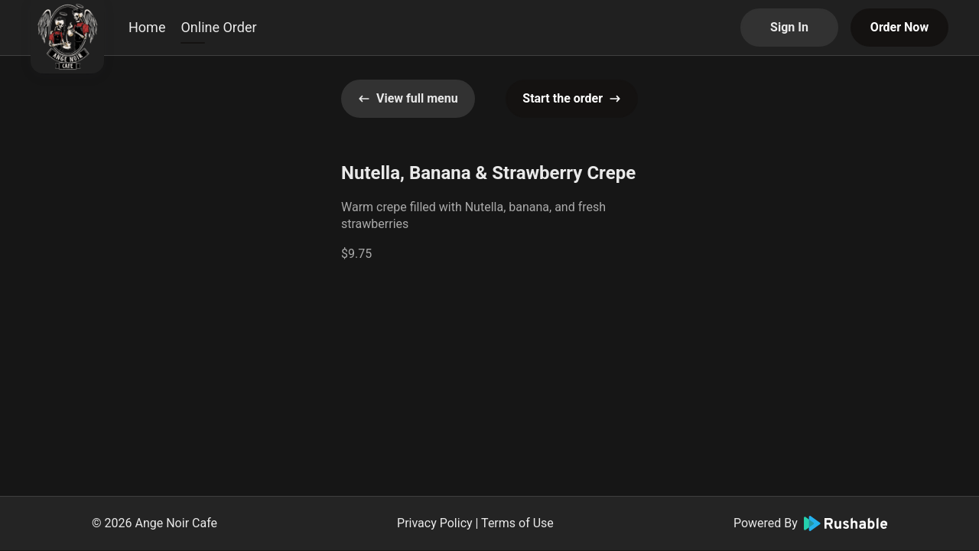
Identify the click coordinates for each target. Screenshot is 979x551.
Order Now (899, 27)
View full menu (408, 98)
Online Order (218, 27)
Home (146, 27)
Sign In (789, 27)
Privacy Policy (435, 523)
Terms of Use (517, 523)
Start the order (571, 98)
